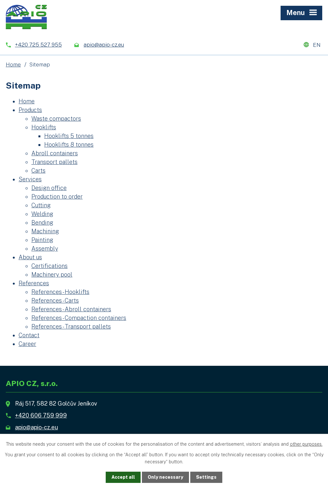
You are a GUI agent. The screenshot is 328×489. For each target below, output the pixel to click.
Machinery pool (51, 274)
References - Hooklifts (60, 291)
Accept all (123, 477)
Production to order (57, 196)
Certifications (49, 265)
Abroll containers (54, 153)
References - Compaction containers (78, 317)
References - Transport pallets (71, 326)
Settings (206, 477)
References (34, 283)
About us (30, 257)
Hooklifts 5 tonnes (69, 136)
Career (27, 343)
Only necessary (165, 477)
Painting (42, 239)
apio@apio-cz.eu (104, 44)
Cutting (41, 205)
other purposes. (306, 444)
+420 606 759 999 (41, 415)
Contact (29, 335)
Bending (42, 222)
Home (13, 64)
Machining (45, 231)
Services (30, 179)
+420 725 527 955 (38, 44)
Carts (38, 170)
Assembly (44, 248)
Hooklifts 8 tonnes (69, 144)
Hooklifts (43, 127)
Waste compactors (56, 118)
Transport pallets (54, 162)
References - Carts (55, 300)
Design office (49, 187)
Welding (42, 213)
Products (30, 110)
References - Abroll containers (71, 309)
